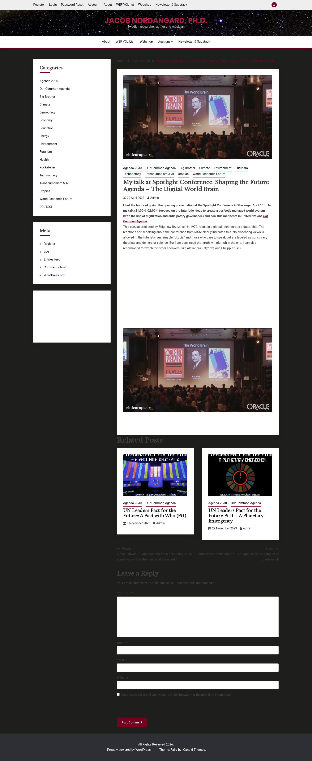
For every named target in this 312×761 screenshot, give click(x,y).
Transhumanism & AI (159, 174)
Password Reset (72, 5)
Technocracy (132, 174)
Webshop (144, 5)
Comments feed (55, 267)
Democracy (47, 112)
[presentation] (145, 708)
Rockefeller (47, 167)
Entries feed (52, 259)
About (108, 5)
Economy (46, 120)
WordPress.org (54, 275)
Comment (125, 593)
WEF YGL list (125, 5)
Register (39, 5)
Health (44, 160)
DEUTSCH (47, 207)
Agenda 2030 (132, 168)
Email (122, 660)
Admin (154, 197)
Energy (44, 136)
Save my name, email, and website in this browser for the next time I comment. (176, 695)
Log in (48, 251)
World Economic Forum (209, 174)
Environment (222, 168)
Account (93, 5)
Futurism (241, 168)
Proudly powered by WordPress (129, 750)
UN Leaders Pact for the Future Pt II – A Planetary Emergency (235, 516)
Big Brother (187, 168)
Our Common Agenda (161, 168)
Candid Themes (194, 750)
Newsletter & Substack (171, 5)
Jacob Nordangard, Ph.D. (156, 21)
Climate (204, 168)
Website (122, 677)
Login (53, 5)
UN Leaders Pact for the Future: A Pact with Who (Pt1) (154, 513)
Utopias (183, 174)
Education (47, 128)
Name (122, 643)
